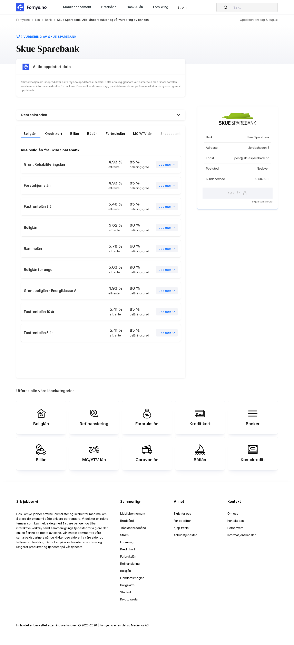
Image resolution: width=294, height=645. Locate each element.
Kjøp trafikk (181, 528)
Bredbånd (127, 520)
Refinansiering (130, 563)
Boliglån (125, 570)
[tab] (35, 134)
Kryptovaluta (129, 599)
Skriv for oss (182, 513)
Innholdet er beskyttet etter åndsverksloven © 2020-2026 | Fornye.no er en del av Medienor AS (82, 625)
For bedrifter (182, 520)
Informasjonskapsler (241, 535)
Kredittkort (127, 549)
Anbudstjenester (185, 535)
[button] (77, 7)
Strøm (182, 7)
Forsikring (127, 542)
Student (125, 592)
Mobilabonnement (132, 513)
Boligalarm (127, 585)
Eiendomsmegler (132, 578)
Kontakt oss (235, 520)
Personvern (235, 528)
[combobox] (247, 7)
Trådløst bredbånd (133, 528)
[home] (32, 7)
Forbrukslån (128, 556)
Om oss (232, 513)
